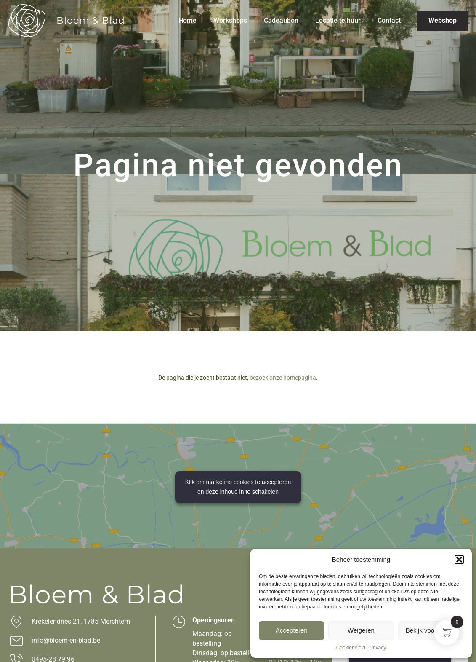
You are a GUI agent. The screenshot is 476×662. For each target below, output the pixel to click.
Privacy (378, 648)
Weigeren (361, 630)
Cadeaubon (281, 20)
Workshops (230, 20)
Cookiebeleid (350, 648)
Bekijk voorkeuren (431, 630)
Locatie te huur (338, 20)
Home (187, 20)
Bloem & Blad (90, 20)
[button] (459, 559)
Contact (389, 20)
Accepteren (292, 630)
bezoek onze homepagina (283, 377)
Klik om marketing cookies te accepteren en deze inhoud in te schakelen (238, 487)
